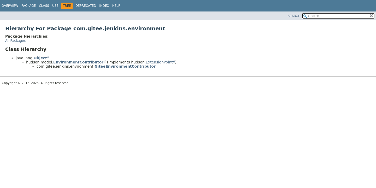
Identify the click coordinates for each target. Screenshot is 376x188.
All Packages (15, 41)
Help (116, 6)
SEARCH (294, 16)
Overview (10, 6)
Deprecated (85, 6)
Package (28, 6)
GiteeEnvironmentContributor (125, 66)
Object (40, 58)
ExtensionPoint (159, 62)
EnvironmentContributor (78, 62)
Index (104, 6)
